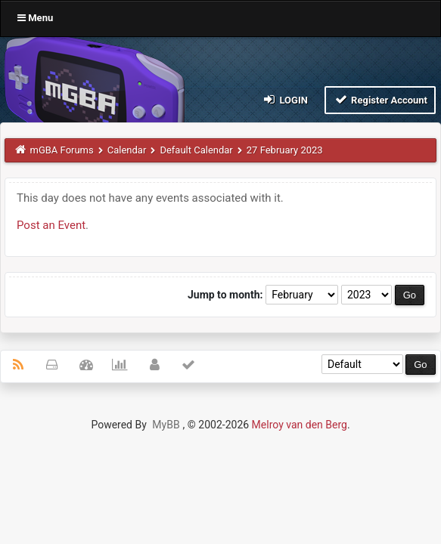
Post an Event (51, 225)
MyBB (165, 425)
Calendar (127, 150)
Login (285, 99)
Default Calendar (196, 150)
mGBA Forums (62, 150)
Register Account (380, 99)
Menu (35, 17)
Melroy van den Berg (299, 425)
